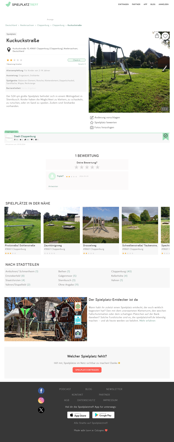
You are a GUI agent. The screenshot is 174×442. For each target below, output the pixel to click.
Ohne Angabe (66, 284)
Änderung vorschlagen (107, 117)
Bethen (62, 271)
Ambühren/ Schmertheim (20, 271)
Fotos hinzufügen (104, 127)
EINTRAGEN (123, 4)
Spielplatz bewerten (106, 122)
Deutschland (11, 25)
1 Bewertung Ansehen (14, 64)
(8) (23, 275)
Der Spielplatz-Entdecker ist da (113, 299)
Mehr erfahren (147, 320)
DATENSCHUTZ (86, 400)
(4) (125, 275)
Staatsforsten (13, 280)
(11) (77, 284)
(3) (73, 280)
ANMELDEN (164, 4)
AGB (66, 400)
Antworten (53, 186)
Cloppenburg (43, 25)
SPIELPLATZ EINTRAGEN (87, 369)
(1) (36, 271)
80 (16, 140)
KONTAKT (77, 394)
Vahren (115, 280)
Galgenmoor (65, 275)
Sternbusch (64, 280)
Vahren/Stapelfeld (16, 284)
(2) (28, 284)
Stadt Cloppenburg (25, 136)
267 (26, 140)
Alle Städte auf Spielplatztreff (91, 422)
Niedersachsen (27, 25)
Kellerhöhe (117, 275)
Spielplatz (11, 34)
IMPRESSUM (110, 400)
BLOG (153, 4)
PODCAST (65, 389)
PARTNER (136, 4)
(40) (129, 271)
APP (145, 4)
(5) (74, 275)
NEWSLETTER (114, 389)
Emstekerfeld (13, 275)
